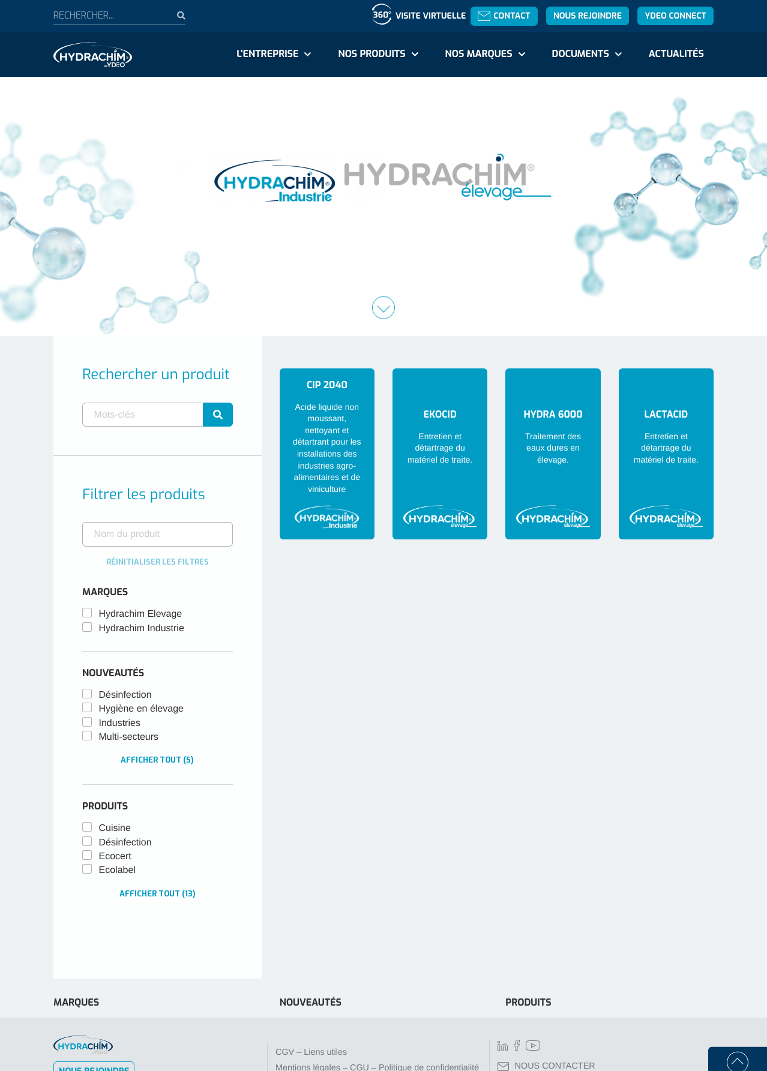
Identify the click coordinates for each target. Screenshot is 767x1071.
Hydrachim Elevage (140, 614)
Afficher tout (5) (157, 760)
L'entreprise (267, 54)
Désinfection (125, 695)
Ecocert (115, 856)
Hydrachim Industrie (141, 628)
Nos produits (371, 54)
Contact (504, 16)
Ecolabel (117, 870)
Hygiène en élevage (141, 709)
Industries (119, 723)
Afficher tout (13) (157, 894)
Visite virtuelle (431, 16)
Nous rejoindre (587, 16)
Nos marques (478, 54)
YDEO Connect (675, 16)
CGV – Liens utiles (311, 1052)
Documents (580, 54)
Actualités (676, 54)
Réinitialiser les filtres (157, 562)
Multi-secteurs (129, 737)
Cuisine (115, 828)
